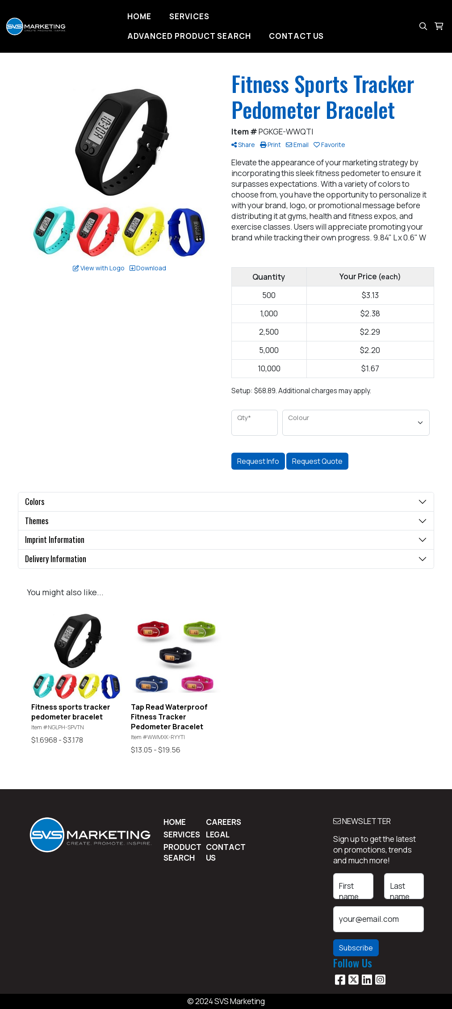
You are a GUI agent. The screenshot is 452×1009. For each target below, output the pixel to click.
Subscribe (356, 948)
